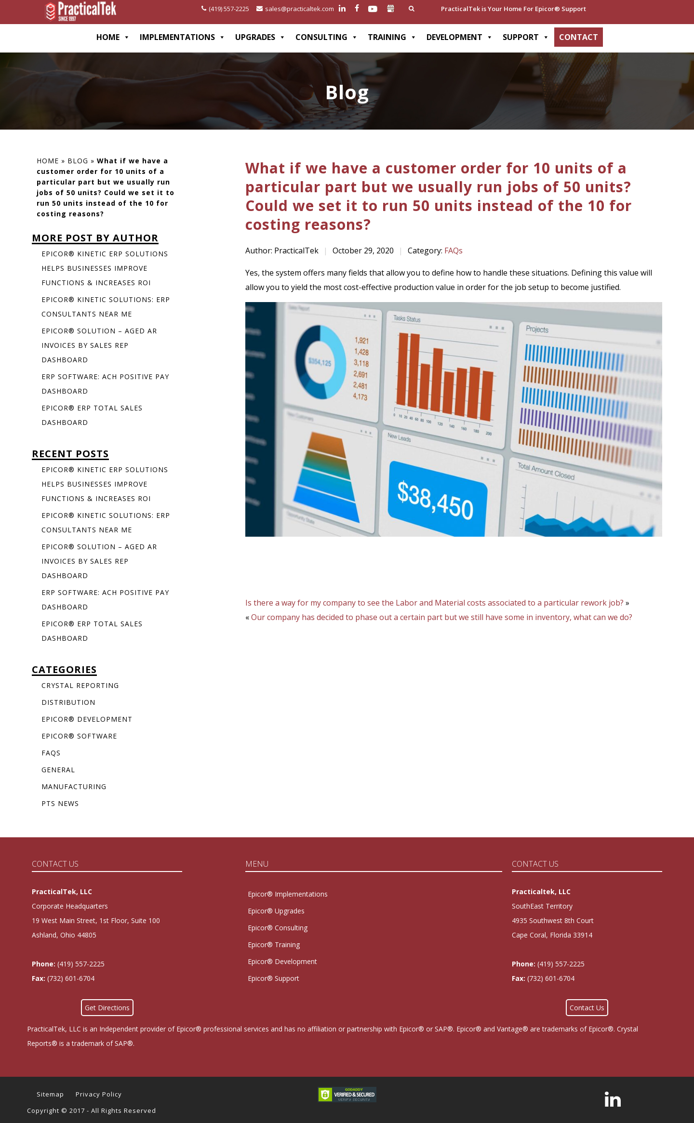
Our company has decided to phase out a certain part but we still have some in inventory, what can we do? (441, 617)
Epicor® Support (273, 978)
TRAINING (392, 37)
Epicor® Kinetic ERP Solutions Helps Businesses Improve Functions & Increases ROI (104, 268)
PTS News (60, 803)
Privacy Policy (99, 1094)
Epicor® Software (79, 735)
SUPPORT (526, 37)
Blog (77, 160)
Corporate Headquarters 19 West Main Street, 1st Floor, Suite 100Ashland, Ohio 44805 (96, 920)
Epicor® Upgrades (276, 910)
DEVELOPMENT (460, 37)
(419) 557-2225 (225, 8)
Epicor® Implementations (288, 893)
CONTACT (578, 37)
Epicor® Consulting (277, 927)
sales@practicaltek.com (295, 8)
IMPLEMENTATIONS (183, 37)
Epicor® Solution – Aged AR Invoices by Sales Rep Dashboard (99, 345)
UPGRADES (260, 37)
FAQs (453, 250)
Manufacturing (74, 786)
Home (48, 160)
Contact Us (587, 1007)
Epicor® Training (274, 944)
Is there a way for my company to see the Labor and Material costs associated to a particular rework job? (434, 602)
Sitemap (50, 1094)
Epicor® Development (87, 719)
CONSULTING (326, 37)
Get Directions (107, 1007)
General (58, 769)
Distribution (68, 702)
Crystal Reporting (80, 685)
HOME (113, 37)
